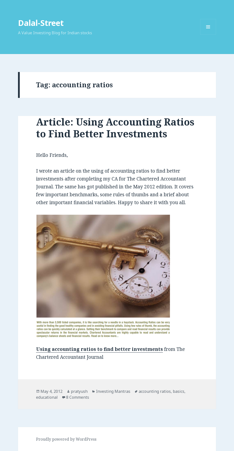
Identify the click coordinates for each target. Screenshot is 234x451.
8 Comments (77, 397)
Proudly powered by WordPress (66, 439)
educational (47, 397)
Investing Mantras (113, 391)
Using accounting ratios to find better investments (99, 349)
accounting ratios (155, 391)
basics (178, 391)
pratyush (79, 391)
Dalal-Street (41, 23)
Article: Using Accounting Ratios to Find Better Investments (115, 127)
